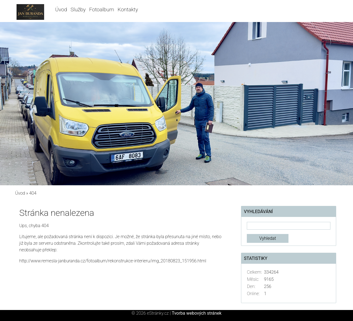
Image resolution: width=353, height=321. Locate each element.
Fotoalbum (101, 9)
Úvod (61, 9)
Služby (78, 9)
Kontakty (128, 9)
